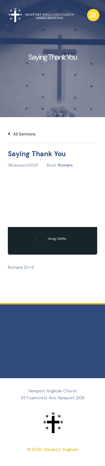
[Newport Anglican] (41, 15)
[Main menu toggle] (93, 15)
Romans (65, 165)
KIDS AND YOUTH (52, 342)
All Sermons (22, 134)
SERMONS (52, 332)
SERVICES (52, 323)
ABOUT (52, 352)
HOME (53, 313)
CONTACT (52, 361)
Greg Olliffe (57, 238)
